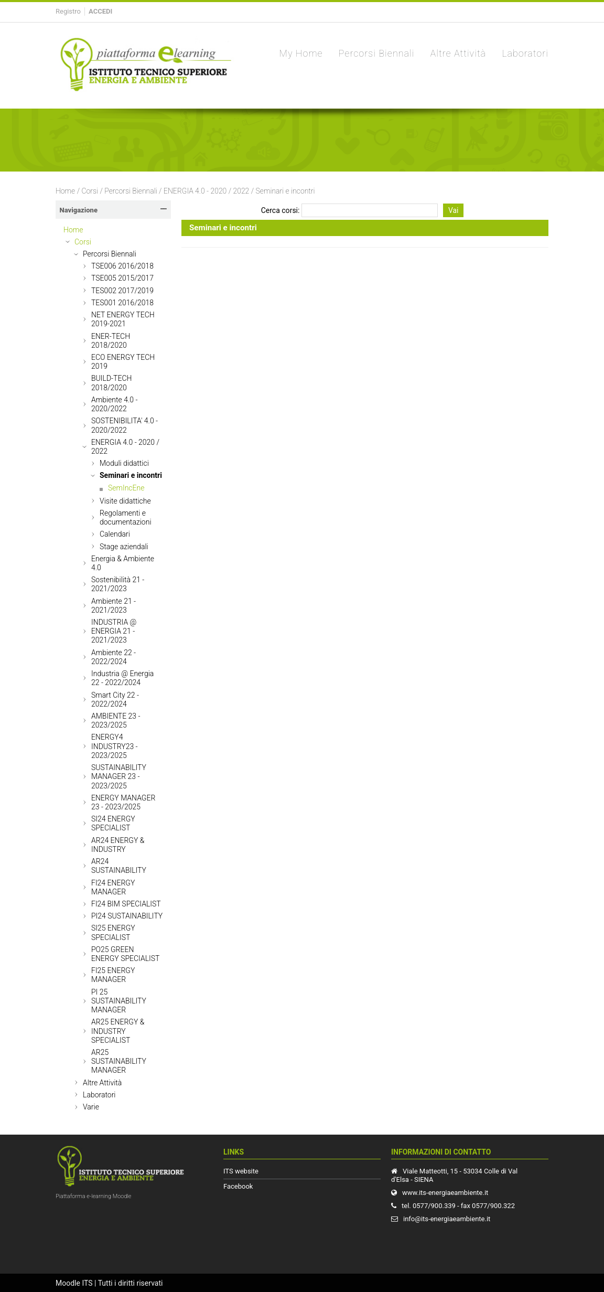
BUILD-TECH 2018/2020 (111, 382)
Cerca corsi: (281, 210)
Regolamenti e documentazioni (126, 517)
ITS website (240, 1171)
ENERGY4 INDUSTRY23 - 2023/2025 (114, 746)
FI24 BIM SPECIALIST (126, 904)
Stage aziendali (124, 546)
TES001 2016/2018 (122, 302)
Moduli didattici (124, 463)
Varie (91, 1107)
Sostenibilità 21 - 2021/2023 (117, 584)
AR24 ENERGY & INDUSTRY (117, 844)
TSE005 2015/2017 (122, 278)
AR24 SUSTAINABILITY (118, 865)
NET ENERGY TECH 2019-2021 (123, 319)
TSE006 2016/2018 (122, 266)
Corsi (89, 191)
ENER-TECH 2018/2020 (110, 340)
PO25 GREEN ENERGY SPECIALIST (125, 954)
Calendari (115, 534)
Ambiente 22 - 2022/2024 (113, 657)
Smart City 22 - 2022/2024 (115, 699)
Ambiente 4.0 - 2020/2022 (114, 404)
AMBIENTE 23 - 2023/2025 (116, 720)
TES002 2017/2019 (122, 290)
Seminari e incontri (285, 191)
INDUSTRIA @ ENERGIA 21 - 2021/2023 (113, 631)
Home (65, 191)
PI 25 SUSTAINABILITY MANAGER (118, 1001)
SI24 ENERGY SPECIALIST (113, 823)
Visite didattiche (125, 501)
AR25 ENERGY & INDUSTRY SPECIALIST (117, 1031)
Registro (68, 11)
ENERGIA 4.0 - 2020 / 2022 (206, 191)
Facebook (238, 1186)
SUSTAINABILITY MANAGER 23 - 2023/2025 (118, 776)
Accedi (100, 11)
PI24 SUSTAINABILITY (127, 916)
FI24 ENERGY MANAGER (113, 887)
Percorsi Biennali (130, 191)
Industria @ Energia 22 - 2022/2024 (122, 678)
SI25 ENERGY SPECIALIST (113, 932)
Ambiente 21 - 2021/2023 (113, 605)
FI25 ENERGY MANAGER (113, 975)
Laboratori (99, 1095)
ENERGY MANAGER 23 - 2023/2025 (123, 802)
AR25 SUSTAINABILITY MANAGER (118, 1061)
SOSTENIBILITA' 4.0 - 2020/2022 (124, 425)
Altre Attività (102, 1083)
